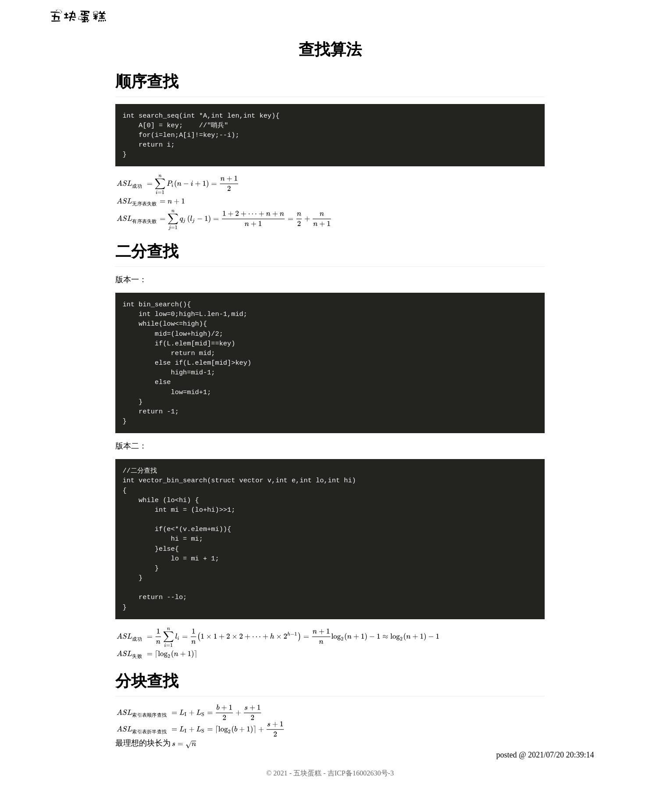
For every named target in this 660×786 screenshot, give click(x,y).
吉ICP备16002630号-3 (361, 773)
